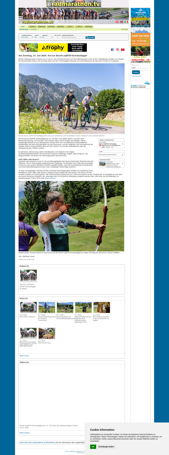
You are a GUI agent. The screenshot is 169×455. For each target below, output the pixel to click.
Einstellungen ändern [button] (106, 447)
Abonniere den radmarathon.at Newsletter (37, 442)
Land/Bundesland (27, 35)
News (23, 26)
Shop (70, 26)
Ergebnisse (41, 26)
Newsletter (34, 29)
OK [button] (93, 447)
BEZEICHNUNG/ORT (68, 35)
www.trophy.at (50, 178)
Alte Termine (57, 35)
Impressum (79, 451)
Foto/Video (51, 26)
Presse (67, 451)
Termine (32, 26)
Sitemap (72, 451)
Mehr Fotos (24, 356)
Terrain (37, 35)
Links (79, 26)
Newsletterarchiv (137, 76)
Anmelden (89, 26)
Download (60, 26)
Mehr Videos (25, 433)
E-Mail (133, 67)
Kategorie (45, 35)
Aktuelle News (24, 29)
